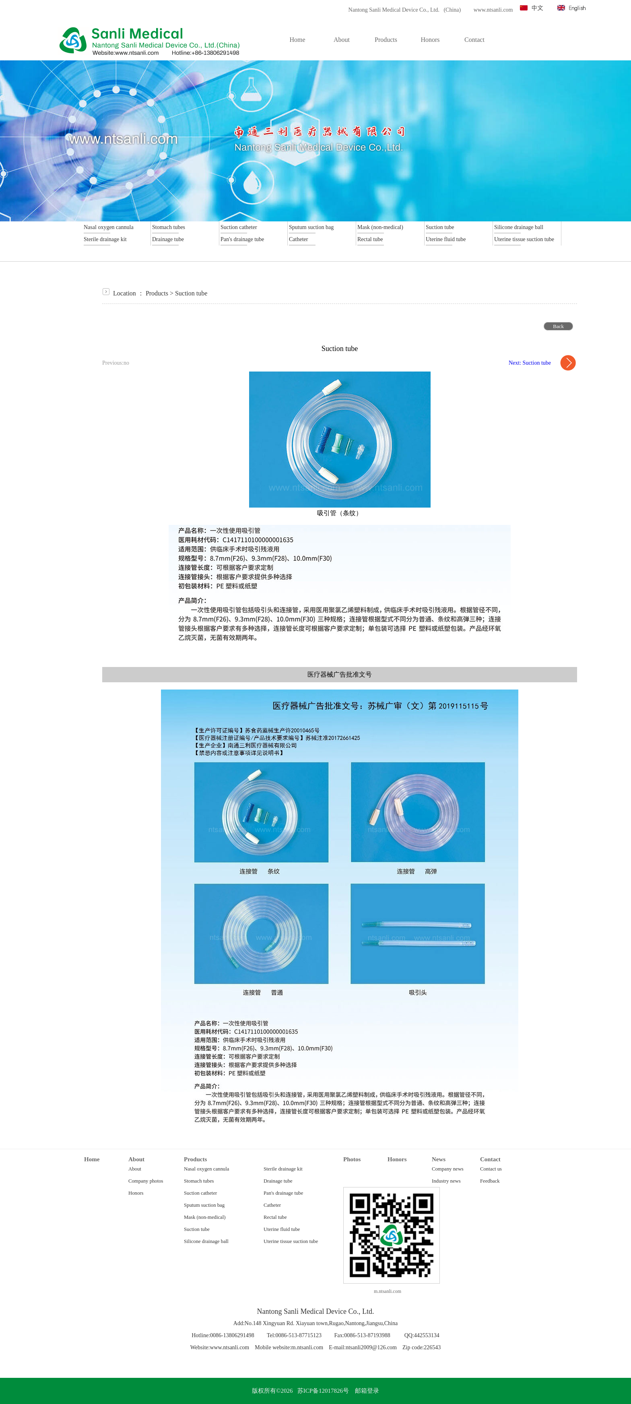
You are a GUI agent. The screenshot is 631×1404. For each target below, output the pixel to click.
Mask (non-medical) (204, 1217)
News (438, 1159)
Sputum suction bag (204, 1205)
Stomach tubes (199, 1181)
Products (157, 293)
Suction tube (191, 293)
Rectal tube (275, 1217)
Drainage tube (278, 1181)
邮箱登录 (367, 1390)
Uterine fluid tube (282, 1229)
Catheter (272, 1205)
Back (558, 326)
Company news (448, 1169)
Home (91, 1159)
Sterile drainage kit (283, 1169)
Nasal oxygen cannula (206, 1169)
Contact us (491, 1169)
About (136, 1159)
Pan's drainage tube (283, 1193)
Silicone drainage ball (206, 1241)
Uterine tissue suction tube (291, 1241)
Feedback (490, 1181)
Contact (490, 1159)
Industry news (446, 1181)
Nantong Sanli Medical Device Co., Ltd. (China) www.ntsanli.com (428, 10)
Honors (135, 1193)
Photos (352, 1159)
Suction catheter (200, 1193)
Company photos (145, 1181)
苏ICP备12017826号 (323, 1390)
